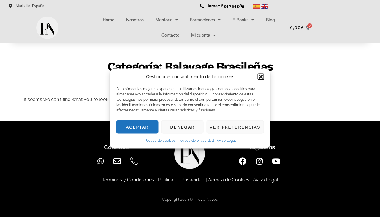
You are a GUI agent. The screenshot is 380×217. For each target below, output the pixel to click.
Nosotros (135, 19)
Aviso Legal (226, 140)
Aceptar (137, 127)
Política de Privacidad (181, 180)
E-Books (243, 20)
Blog (270, 19)
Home (108, 19)
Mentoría (167, 20)
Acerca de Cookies (228, 180)
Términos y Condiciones (128, 180)
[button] (261, 77)
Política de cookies (160, 140)
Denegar (182, 127)
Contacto (170, 35)
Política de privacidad (196, 140)
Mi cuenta (203, 35)
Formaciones (205, 20)
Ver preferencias (235, 127)
